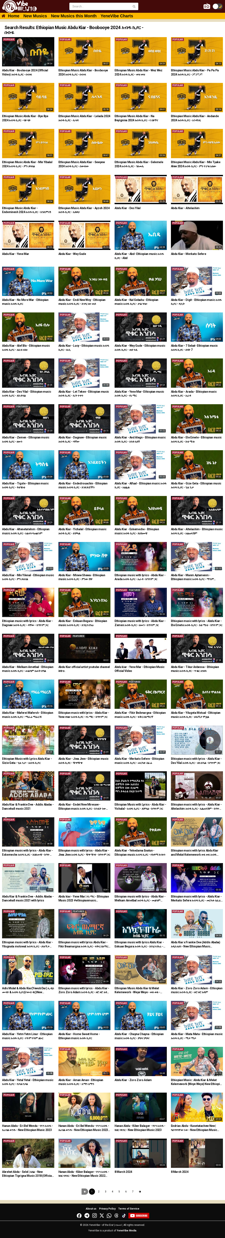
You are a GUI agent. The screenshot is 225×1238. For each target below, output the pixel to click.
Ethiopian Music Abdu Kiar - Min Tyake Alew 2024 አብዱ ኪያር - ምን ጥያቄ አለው (195, 164)
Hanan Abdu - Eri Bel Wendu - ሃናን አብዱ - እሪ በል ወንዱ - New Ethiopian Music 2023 (27, 1128)
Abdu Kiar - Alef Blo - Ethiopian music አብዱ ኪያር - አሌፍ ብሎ (26, 347)
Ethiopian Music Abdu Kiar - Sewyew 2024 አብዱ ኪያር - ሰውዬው (81, 164)
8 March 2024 (123, 1171)
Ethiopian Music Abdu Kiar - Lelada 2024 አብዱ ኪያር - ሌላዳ (84, 118)
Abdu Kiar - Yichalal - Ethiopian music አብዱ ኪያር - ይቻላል (82, 531)
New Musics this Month (74, 16)
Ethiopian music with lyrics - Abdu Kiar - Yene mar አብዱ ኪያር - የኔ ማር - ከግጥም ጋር (83, 715)
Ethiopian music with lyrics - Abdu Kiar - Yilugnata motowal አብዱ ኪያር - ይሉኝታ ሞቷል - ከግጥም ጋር (27, 944)
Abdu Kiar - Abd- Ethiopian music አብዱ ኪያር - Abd (139, 256)
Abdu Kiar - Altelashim (185, 208)
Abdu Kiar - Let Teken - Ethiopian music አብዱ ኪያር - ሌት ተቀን (83, 393)
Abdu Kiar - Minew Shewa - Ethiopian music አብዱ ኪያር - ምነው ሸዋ (81, 577)
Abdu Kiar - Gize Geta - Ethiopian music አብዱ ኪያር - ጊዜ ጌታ (196, 485)
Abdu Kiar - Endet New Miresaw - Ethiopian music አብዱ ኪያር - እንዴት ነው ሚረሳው (82, 807)
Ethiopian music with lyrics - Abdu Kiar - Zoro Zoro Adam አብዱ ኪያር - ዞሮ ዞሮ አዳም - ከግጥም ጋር (84, 990)
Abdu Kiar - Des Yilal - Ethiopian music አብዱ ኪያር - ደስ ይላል (26, 393)
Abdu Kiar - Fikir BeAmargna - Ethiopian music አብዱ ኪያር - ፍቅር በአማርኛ (140, 715)
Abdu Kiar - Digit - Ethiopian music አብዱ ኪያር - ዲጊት (196, 302)
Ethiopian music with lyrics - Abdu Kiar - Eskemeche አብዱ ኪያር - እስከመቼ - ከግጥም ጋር (27, 853)
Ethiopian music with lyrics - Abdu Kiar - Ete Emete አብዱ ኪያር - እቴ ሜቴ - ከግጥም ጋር (196, 623)
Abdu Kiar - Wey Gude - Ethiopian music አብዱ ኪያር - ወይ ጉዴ (140, 347)
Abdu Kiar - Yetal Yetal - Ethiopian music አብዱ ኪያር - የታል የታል (27, 1082)
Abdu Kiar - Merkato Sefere (188, 254)
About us (91, 1208)
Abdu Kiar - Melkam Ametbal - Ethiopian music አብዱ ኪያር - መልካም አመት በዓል (27, 669)
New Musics (35, 16)
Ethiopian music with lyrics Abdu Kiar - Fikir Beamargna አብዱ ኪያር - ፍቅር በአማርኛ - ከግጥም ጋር (84, 944)
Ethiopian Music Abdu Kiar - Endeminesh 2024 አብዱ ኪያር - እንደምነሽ (26, 210)
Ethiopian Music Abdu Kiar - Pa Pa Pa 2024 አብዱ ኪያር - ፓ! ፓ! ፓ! (195, 72)
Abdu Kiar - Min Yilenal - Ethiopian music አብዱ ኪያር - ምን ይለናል (28, 577)
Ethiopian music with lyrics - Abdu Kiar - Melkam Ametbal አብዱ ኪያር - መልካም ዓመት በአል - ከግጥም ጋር (140, 899)
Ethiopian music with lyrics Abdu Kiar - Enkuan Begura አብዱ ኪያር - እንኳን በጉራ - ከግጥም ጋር (139, 944)
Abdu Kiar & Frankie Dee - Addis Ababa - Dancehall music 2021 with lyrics (27, 898)
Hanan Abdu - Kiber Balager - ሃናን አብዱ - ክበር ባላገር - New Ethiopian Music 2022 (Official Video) (83, 1174)
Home (13, 16)
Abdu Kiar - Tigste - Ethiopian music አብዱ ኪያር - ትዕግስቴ (25, 485)
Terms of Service (128, 1208)
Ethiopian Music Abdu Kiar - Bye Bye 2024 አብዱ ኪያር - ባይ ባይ (25, 118)
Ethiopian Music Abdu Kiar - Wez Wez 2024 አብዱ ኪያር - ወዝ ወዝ (138, 72)
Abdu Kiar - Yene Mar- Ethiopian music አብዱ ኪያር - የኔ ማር (139, 393)
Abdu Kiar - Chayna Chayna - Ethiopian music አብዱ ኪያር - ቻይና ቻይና (139, 1036)
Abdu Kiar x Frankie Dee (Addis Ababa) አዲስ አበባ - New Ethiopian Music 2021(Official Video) (195, 944)
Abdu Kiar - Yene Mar (15, 254)
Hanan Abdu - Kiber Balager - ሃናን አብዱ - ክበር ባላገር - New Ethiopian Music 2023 (140, 1128)
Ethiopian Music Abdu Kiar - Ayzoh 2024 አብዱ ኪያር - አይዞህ (84, 210)
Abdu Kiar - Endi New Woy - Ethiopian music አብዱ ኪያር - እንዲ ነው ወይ (81, 302)
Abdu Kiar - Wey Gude (72, 254)
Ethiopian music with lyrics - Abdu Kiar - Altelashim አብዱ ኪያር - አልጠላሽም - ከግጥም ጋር (196, 807)
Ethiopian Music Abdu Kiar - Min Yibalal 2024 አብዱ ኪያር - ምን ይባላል (27, 164)
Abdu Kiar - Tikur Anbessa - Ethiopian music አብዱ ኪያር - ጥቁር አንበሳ (195, 669)
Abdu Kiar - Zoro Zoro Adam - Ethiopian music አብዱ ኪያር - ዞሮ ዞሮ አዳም (197, 990)
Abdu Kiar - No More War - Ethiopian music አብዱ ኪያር (25, 302)
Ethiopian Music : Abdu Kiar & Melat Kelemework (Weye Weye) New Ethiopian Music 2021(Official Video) (197, 1082)
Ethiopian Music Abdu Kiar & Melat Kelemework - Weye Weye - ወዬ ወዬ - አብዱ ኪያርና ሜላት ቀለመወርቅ (137, 990)
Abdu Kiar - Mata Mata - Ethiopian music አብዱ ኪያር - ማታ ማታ (197, 1036)
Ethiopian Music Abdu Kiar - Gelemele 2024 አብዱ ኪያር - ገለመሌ (139, 164)
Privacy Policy (107, 1208)
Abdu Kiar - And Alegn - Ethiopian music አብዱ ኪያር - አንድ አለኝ (140, 439)
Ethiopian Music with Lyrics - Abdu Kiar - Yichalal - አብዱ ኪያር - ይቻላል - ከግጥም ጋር (140, 806)
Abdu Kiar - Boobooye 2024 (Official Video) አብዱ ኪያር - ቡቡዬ (25, 72)
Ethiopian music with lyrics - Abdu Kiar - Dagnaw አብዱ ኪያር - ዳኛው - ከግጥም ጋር (27, 623)
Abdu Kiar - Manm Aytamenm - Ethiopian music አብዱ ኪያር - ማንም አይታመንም (192, 577)
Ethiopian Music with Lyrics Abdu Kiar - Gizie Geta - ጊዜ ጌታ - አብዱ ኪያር (27, 760)
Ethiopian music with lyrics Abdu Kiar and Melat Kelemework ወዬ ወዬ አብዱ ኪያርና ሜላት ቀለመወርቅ (194, 853)
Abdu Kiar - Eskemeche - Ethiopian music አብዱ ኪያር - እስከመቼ (137, 531)
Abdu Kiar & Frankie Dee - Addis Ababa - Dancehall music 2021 (27, 806)
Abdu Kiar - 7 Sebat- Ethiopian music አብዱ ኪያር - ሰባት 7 (194, 347)
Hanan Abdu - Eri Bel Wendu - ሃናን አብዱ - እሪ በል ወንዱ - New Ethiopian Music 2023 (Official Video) (83, 1128)
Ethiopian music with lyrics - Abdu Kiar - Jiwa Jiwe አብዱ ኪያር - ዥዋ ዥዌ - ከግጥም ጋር (84, 852)
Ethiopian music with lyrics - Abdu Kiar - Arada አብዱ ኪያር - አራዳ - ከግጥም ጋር (140, 577)
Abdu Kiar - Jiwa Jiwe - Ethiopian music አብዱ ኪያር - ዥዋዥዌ (83, 760)
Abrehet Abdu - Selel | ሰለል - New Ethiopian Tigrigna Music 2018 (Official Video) (27, 1174)
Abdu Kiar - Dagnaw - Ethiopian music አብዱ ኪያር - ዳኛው (82, 439)
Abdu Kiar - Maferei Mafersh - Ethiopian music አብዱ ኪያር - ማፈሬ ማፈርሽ (27, 715)
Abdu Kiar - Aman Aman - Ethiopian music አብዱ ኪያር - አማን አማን (80, 1082)
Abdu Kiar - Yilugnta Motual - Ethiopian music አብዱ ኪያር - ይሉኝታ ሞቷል (195, 715)
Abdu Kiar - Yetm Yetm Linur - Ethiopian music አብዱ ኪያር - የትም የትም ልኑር (27, 1036)
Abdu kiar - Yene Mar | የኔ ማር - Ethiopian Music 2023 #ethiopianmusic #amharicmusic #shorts (83, 899)
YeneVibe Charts (117, 16)
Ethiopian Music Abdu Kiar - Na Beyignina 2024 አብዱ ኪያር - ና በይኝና (136, 118)
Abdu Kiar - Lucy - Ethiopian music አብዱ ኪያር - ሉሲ (83, 347)
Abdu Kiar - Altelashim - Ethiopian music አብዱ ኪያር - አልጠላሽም (197, 531)
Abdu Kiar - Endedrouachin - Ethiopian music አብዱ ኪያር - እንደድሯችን (83, 485)
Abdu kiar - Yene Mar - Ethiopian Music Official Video (140, 669)
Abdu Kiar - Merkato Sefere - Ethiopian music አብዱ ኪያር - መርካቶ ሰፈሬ (139, 760)
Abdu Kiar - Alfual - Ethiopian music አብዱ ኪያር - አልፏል (141, 485)
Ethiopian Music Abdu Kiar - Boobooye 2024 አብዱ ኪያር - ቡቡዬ (83, 72)
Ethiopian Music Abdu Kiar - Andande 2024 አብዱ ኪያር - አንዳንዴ (195, 118)
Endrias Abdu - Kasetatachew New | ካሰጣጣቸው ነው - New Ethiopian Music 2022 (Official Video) (194, 1128)
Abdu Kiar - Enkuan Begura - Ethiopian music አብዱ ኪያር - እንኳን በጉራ (82, 623)
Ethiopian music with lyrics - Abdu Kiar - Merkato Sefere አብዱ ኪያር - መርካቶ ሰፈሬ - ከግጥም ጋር (197, 899)
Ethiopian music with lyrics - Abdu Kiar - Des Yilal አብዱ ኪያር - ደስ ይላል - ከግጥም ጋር (196, 760)
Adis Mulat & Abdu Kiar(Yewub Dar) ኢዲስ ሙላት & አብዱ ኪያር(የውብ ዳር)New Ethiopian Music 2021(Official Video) (28, 990)
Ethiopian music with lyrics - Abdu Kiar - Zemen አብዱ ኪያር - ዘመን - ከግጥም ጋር (140, 623)
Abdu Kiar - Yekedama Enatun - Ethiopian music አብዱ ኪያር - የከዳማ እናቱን (140, 852)
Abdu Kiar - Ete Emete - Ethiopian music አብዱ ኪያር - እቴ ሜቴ (196, 439)
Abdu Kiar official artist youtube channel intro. (84, 669)
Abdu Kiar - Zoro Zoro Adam (133, 1080)
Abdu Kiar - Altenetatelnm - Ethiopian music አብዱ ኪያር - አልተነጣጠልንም (26, 531)
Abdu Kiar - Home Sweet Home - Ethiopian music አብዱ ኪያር (79, 1036)
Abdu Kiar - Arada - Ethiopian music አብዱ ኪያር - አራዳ (194, 393)
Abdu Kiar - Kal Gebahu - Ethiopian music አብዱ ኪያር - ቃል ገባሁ (136, 302)
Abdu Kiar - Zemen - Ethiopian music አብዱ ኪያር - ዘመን (25, 439)
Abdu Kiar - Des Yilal (128, 208)
